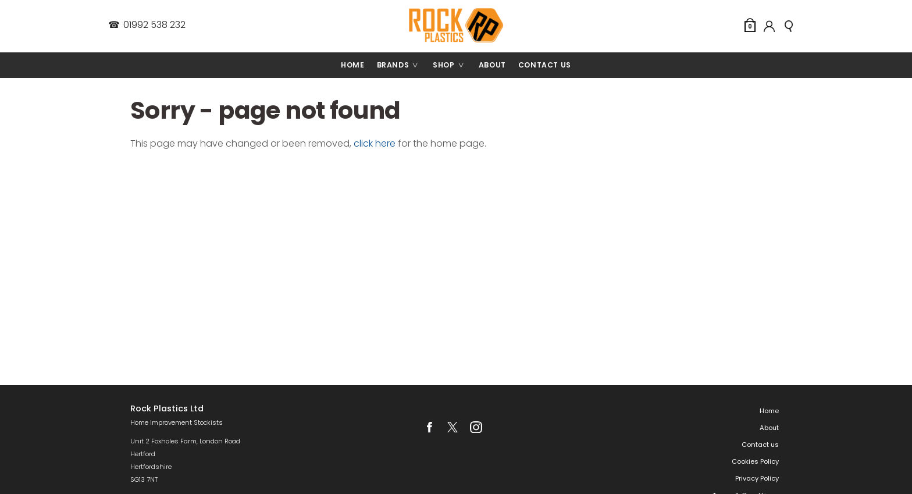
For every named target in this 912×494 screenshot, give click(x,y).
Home (352, 65)
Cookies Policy (755, 461)
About (492, 65)
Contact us (544, 65)
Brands (402, 65)
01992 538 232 (146, 25)
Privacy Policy (757, 478)
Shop (452, 65)
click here (375, 143)
